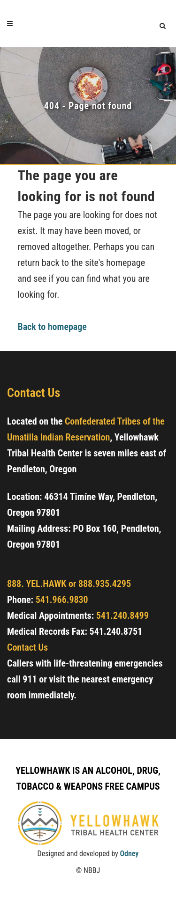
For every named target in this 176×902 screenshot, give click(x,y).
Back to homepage (52, 326)
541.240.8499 (122, 615)
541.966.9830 (62, 599)
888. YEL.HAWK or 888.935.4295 (69, 583)
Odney (129, 853)
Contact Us (27, 647)
